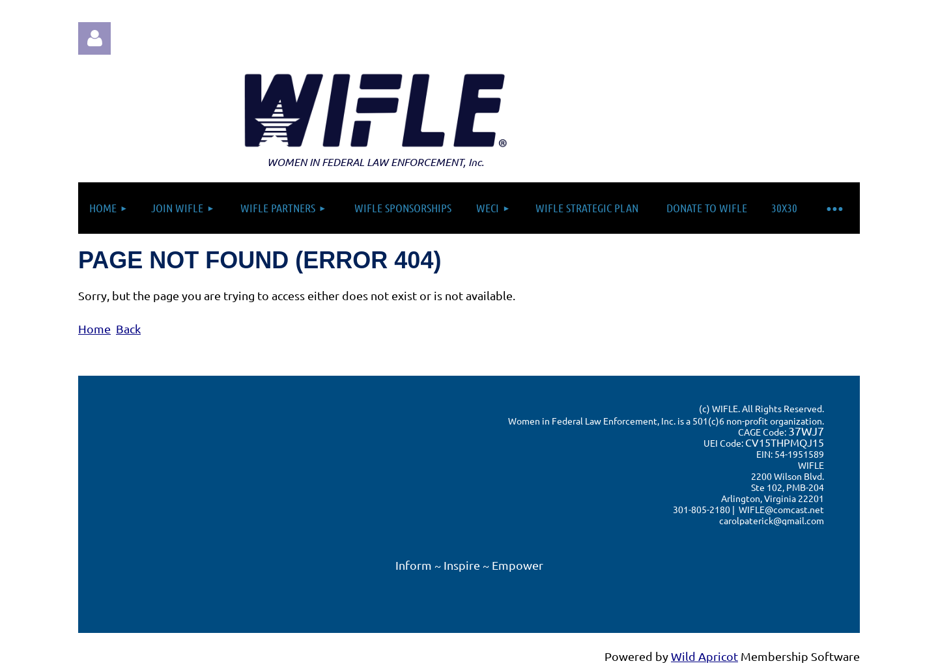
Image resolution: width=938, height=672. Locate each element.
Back (128, 328)
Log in (94, 38)
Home (94, 328)
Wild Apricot (704, 656)
